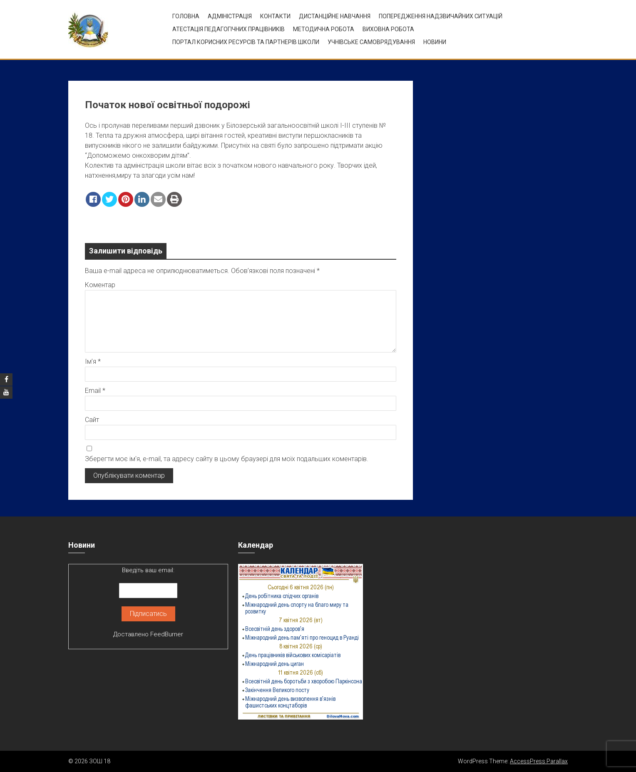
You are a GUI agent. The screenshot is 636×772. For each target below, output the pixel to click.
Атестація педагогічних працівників (228, 29)
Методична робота (323, 29)
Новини (434, 42)
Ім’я (93, 361)
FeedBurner (166, 634)
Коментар (100, 285)
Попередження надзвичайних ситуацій (440, 16)
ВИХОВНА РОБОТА (388, 29)
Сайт (92, 420)
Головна (185, 16)
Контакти (275, 16)
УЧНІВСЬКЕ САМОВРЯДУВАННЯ (371, 42)
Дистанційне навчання (334, 16)
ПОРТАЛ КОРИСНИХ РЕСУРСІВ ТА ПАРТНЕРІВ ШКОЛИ (245, 42)
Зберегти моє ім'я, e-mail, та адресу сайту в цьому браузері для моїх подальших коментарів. (226, 459)
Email (95, 391)
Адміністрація (230, 16)
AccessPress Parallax (539, 761)
